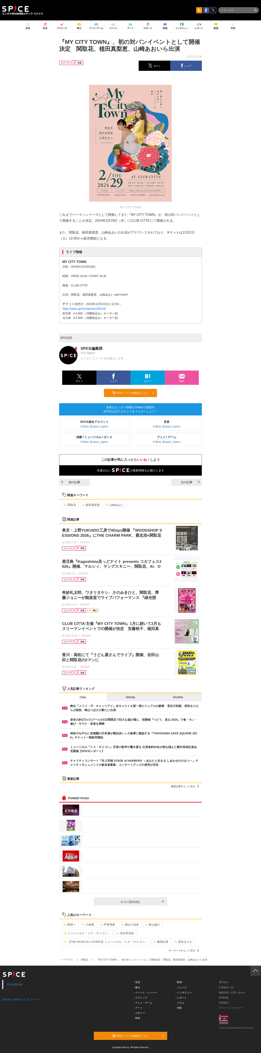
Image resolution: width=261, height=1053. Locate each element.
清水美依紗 (125, 933)
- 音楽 (137, 982)
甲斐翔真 (107, 924)
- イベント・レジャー (145, 992)
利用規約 (224, 1002)
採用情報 (224, 997)
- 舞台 (137, 987)
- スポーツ (139, 1013)
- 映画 (137, 1018)
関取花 (70, 504)
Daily (83, 697)
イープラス (67, 959)
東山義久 (152, 924)
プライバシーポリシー (231, 1007)
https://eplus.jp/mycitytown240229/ (84, 308)
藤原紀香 (161, 941)
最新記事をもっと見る (185, 786)
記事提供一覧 (226, 987)
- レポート (181, 997)
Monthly (178, 697)
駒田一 (70, 924)
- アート (138, 1007)
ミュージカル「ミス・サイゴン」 (87, 933)
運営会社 (224, 982)
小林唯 (88, 924)
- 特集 (179, 1007)
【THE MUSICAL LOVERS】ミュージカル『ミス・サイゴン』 (105, 941)
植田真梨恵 (91, 504)
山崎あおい (115, 504)
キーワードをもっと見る (183, 950)
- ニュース (181, 987)
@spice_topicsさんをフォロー (21, 999)
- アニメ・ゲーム (143, 1002)
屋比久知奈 (130, 924)
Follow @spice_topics (94, 426)
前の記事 (70, 482)
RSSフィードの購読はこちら (133, 392)
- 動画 (179, 982)
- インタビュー (184, 992)
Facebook (15, 984)
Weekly (130, 697)
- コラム (180, 1002)
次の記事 (190, 482)
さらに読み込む (142, 901)
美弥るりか (183, 941)
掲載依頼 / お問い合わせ (232, 992)
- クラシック (140, 997)
